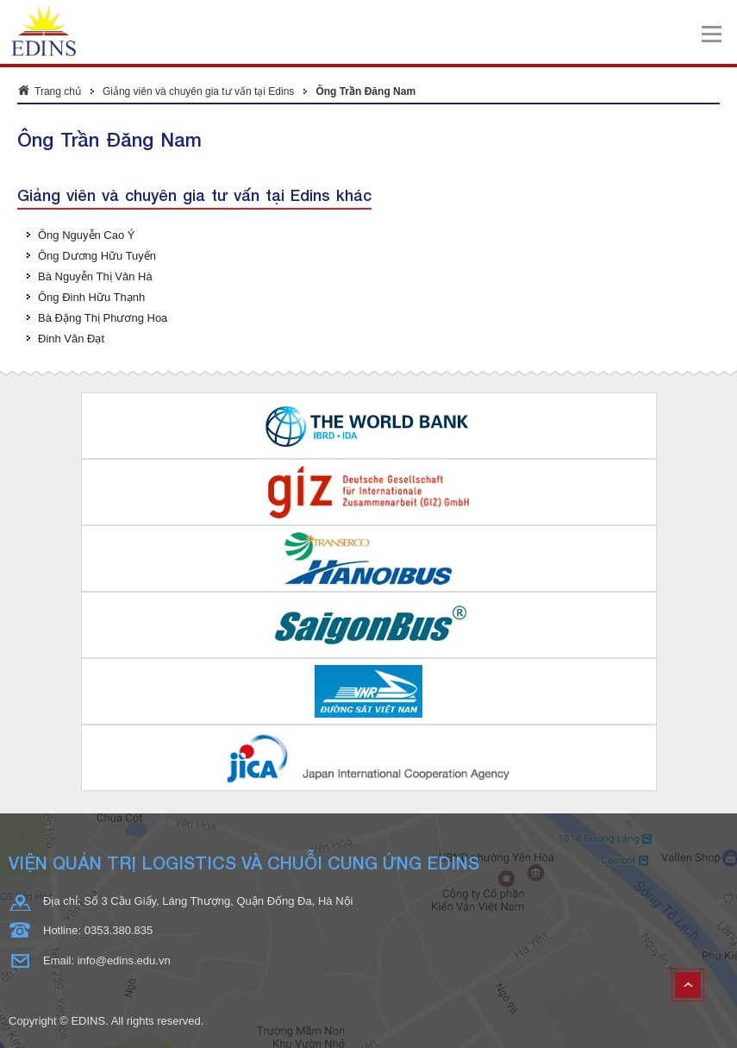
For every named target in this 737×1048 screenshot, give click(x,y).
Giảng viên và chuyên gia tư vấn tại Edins (198, 91)
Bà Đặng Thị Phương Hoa (102, 317)
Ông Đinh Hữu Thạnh (91, 297)
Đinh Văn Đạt (71, 338)
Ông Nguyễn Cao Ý (86, 235)
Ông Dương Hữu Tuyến (97, 255)
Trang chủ (57, 91)
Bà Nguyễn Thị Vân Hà (95, 276)
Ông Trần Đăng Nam (365, 91)
